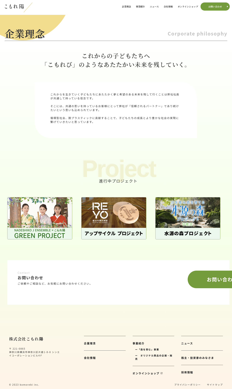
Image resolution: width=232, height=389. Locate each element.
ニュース (154, 6)
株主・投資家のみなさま (197, 358)
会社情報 (168, 6)
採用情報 (187, 372)
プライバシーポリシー (187, 384)
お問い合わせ (215, 6)
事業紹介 (140, 6)
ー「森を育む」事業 (147, 349)
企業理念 (126, 6)
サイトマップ (215, 384)
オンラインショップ (188, 6)
